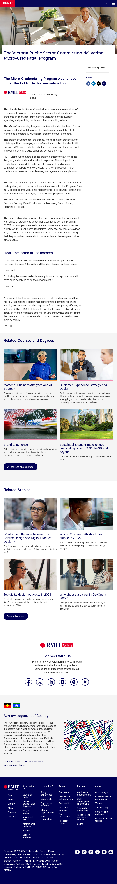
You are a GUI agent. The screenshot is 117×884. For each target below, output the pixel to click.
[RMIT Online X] (40, 684)
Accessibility (10, 854)
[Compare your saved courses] (98, 3)
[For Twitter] (84, 851)
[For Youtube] (104, 851)
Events (11, 799)
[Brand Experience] (30, 424)
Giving (80, 824)
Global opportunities (47, 811)
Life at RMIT (47, 786)
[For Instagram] (90, 851)
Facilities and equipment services (83, 817)
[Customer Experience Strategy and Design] (86, 365)
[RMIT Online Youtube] (85, 684)
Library (11, 803)
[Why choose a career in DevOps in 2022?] (86, 574)
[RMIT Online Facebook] (29, 684)
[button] (106, 3)
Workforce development (84, 793)
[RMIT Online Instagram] (63, 684)
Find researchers (65, 815)
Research (64, 786)
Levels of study (27, 795)
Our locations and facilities (104, 819)
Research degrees (63, 808)
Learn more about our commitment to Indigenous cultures (30, 763)
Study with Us (28, 787)
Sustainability (101, 807)
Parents (26, 830)
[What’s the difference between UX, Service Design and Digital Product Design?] (30, 514)
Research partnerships (83, 809)
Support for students (46, 804)
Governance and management (103, 797)
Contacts (12, 816)
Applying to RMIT (28, 818)
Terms (43, 851)
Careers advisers (27, 835)
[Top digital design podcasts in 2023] (30, 574)
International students (29, 825)
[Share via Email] (104, 83)
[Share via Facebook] (88, 83)
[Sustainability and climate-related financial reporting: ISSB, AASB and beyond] (86, 424)
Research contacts (63, 822)
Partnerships (65, 803)
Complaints (44, 854)
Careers (12, 812)
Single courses (27, 811)
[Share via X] (98, 83)
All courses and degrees (20, 467)
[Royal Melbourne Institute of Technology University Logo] (7, 3)
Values (98, 803)
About (98, 786)
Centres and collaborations (66, 797)
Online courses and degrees (29, 804)
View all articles (15, 616)
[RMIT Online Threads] (74, 684)
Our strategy (101, 792)
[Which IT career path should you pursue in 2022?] (86, 514)
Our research (65, 792)
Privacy (52, 851)
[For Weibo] (110, 851)
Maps (10, 808)
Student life (46, 799)
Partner (81, 786)
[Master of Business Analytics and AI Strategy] (30, 365)
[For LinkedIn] (97, 851)
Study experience (46, 793)
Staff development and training (84, 801)
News (11, 795)
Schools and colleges (101, 812)
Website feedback (27, 854)
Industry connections (47, 817)
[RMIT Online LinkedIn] (51, 684)
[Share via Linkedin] (93, 83)
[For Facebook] (77, 851)
